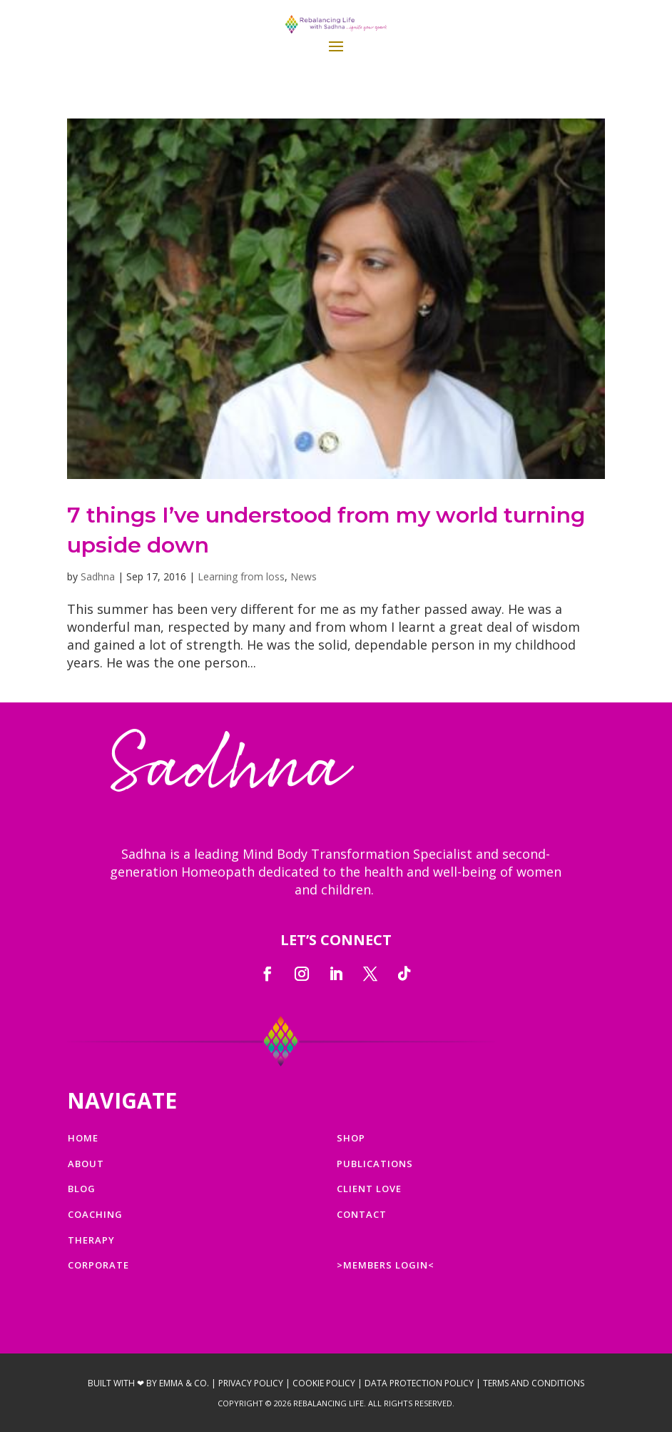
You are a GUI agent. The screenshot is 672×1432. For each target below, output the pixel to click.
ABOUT (86, 1163)
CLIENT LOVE (369, 1188)
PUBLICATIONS (375, 1163)
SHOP (351, 1137)
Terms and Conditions (533, 1383)
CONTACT (362, 1214)
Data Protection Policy (419, 1383)
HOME (83, 1137)
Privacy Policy (250, 1383)
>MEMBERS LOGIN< (385, 1265)
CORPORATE (98, 1265)
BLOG (82, 1188)
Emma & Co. (184, 1383)
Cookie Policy (323, 1383)
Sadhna (98, 576)
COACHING (95, 1214)
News (303, 576)
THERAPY (91, 1240)
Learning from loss (241, 576)
